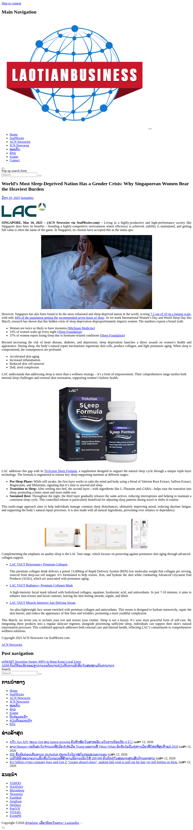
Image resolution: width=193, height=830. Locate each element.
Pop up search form (14, 170)
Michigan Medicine (81, 328)
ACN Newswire (20, 141)
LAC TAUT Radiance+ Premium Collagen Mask (41, 585)
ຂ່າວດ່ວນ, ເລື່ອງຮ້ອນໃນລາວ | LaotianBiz (52, 823)
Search (6, 669)
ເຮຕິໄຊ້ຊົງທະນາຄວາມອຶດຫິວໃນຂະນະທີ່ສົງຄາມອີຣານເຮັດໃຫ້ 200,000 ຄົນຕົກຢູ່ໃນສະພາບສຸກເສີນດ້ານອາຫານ (82, 758)
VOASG (15, 812)
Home (14, 134)
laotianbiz (27, 198)
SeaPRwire (17, 138)
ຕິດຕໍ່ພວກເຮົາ (19, 716)
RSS (12, 724)
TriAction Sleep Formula (60, 471)
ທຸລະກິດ (15, 149)
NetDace (15, 805)
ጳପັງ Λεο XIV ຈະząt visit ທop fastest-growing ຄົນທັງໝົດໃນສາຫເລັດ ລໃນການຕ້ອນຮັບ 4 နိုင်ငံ (71, 742)
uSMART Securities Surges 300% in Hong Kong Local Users (41, 661)
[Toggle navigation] (150, 128)
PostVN (15, 808)
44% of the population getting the (36, 317)
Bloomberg (17, 790)
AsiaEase (16, 801)
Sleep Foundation (112, 335)
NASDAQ (16, 786)
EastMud (15, 797)
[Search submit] (39, 175)
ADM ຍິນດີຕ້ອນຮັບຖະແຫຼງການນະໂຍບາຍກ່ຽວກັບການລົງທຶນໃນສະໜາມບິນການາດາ (58, 665)
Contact (15, 160)
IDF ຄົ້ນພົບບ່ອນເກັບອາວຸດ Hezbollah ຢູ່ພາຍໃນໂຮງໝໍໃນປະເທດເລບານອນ (58, 754)
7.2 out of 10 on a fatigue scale (170, 314)
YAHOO (15, 783)
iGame (14, 156)
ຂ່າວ (13, 153)
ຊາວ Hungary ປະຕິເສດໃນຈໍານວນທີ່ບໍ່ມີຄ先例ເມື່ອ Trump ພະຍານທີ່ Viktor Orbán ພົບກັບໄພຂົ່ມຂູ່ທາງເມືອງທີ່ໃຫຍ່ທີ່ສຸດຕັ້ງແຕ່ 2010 (94, 746)
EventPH (15, 815)
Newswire (16, 794)
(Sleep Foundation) (69, 331)
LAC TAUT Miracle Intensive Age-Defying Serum (43, 602)
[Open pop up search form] (3, 168)
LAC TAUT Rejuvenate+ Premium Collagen (38, 564)
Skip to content (11, 3)
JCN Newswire (19, 145)
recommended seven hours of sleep (81, 317)
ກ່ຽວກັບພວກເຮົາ (21, 720)
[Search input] (19, 175)
